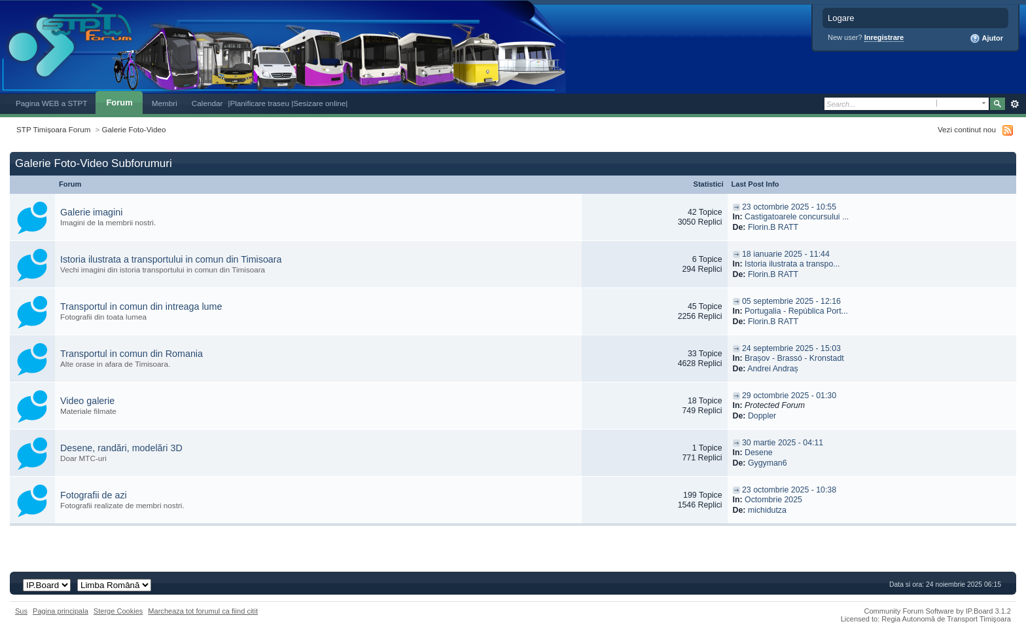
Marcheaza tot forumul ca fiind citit (203, 611)
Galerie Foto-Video (134, 129)
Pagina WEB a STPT (51, 103)
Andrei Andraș (772, 368)
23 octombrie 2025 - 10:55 (789, 207)
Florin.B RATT (773, 227)
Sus (21, 611)
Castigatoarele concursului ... (797, 216)
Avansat (1014, 104)
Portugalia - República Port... (796, 311)
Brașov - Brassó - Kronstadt (794, 358)
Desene (759, 452)
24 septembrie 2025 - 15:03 (791, 348)
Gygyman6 (767, 463)
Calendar (207, 103)
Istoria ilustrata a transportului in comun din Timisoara (171, 259)
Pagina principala (60, 611)
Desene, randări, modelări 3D (121, 448)
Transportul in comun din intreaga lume (141, 306)
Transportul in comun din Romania (131, 353)
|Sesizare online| (319, 103)
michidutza (767, 510)
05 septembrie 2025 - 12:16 (791, 301)
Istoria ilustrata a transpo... (792, 264)
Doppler (762, 415)
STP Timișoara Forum (53, 129)
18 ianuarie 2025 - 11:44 (786, 254)
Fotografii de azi (93, 495)
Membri (164, 103)
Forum (119, 102)
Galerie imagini (91, 212)
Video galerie (87, 401)
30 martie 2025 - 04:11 (782, 442)
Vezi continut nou (967, 129)
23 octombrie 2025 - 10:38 (789, 489)
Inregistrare (884, 37)
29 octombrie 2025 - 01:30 (789, 395)
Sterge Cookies (118, 611)
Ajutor (986, 38)
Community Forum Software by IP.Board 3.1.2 (937, 611)
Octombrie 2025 (773, 499)
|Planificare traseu (259, 103)
